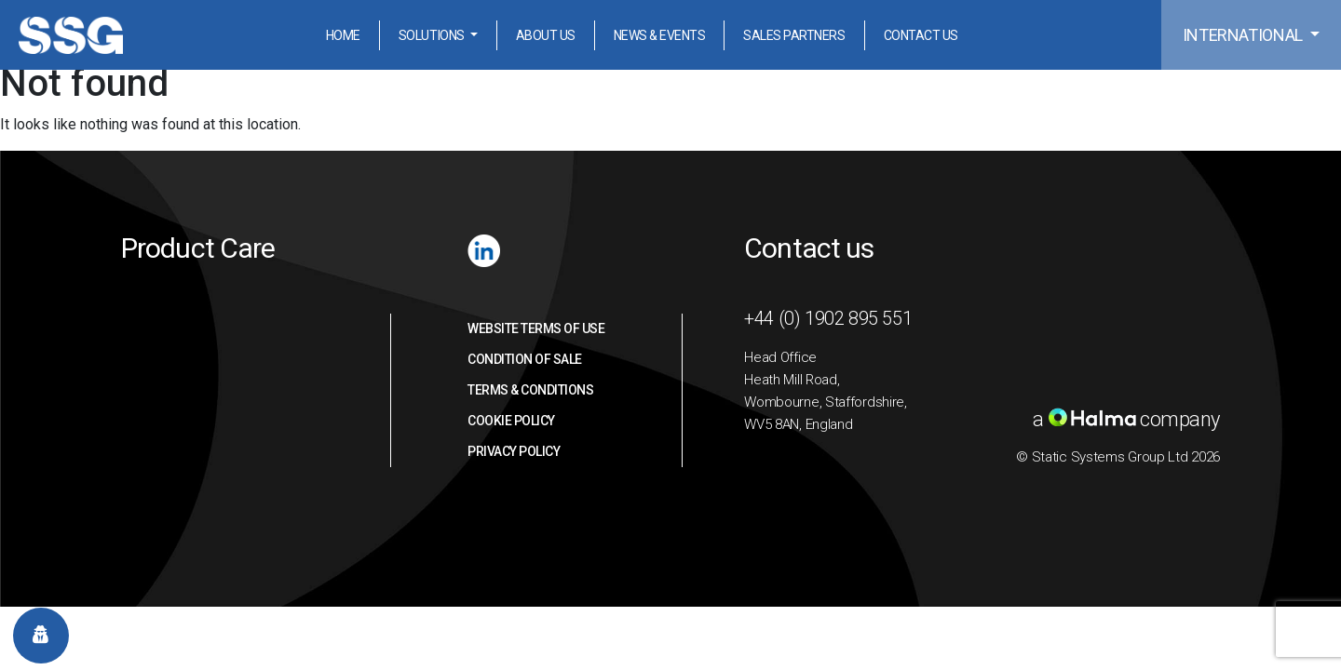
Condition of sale (524, 359)
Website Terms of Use (535, 328)
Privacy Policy (513, 451)
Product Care (198, 248)
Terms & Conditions (530, 389)
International (1245, 35)
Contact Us (921, 35)
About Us (546, 35)
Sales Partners (794, 35)
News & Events (660, 35)
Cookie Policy (511, 420)
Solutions (433, 35)
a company (1126, 419)
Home (343, 35)
